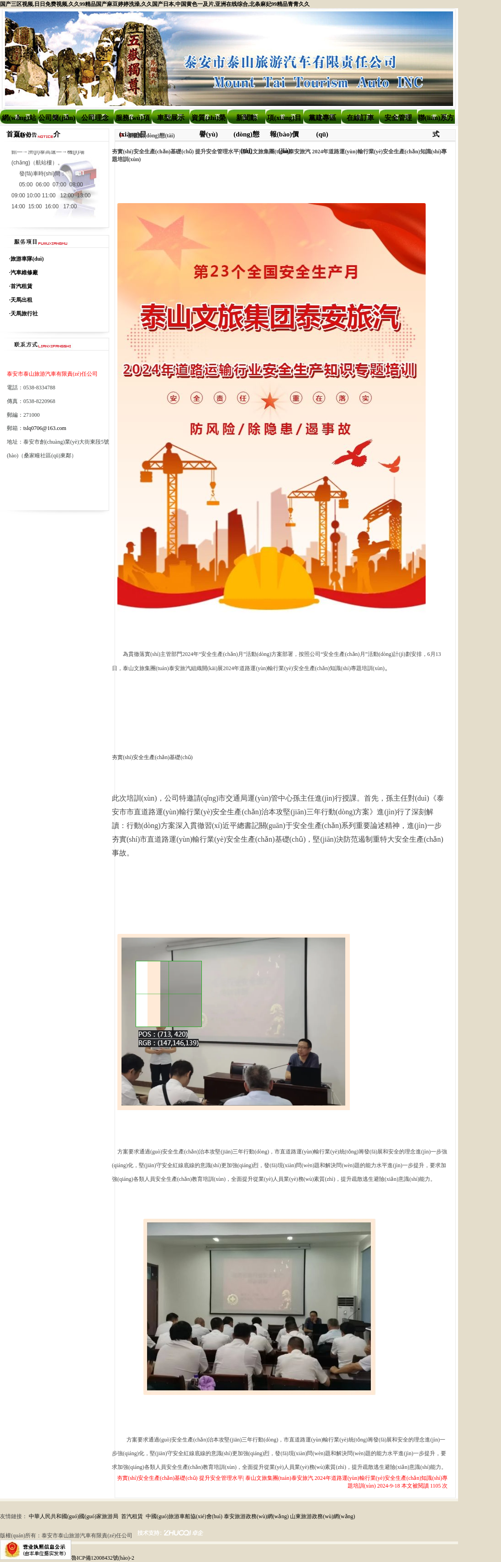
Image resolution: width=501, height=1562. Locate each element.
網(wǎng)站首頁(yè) (19, 120)
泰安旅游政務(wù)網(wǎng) (256, 1516)
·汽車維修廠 (23, 272)
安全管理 (398, 117)
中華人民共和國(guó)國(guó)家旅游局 (73, 1516)
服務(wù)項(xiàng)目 (132, 120)
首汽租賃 (132, 1516)
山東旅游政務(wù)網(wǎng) (322, 1516)
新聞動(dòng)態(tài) (246, 120)
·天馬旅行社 (23, 313)
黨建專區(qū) (322, 120)
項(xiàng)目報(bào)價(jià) (284, 120)
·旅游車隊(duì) (26, 259)
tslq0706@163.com (44, 428)
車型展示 (171, 117)
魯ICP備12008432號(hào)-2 (102, 1558)
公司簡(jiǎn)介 (56, 120)
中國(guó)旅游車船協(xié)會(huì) (184, 1516)
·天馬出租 (20, 300)
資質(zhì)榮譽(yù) (208, 120)
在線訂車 (360, 117)
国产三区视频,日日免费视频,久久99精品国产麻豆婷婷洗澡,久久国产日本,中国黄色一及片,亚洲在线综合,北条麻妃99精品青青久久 (155, 4)
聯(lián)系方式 (436, 120)
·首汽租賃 (20, 286)
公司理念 (95, 117)
